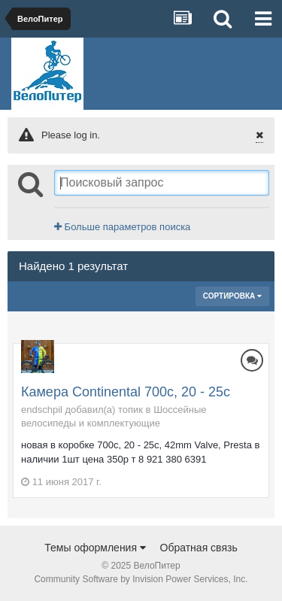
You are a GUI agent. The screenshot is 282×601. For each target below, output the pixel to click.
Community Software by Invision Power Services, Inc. (140, 579)
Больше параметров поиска (122, 226)
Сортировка (232, 296)
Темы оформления (95, 548)
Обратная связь (199, 548)
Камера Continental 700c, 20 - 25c (125, 391)
